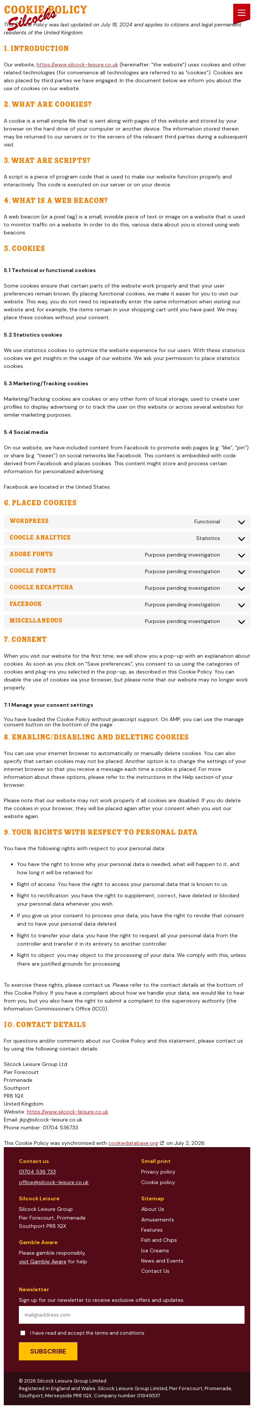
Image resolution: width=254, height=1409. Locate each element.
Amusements (157, 1219)
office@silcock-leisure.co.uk (54, 1182)
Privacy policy (158, 1171)
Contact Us (155, 1270)
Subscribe (48, 1351)
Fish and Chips (159, 1240)
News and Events (162, 1260)
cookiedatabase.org (133, 1143)
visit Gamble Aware (42, 1261)
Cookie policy (158, 1182)
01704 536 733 (37, 1171)
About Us (152, 1209)
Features (152, 1229)
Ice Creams (155, 1250)
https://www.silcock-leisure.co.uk (77, 64)
